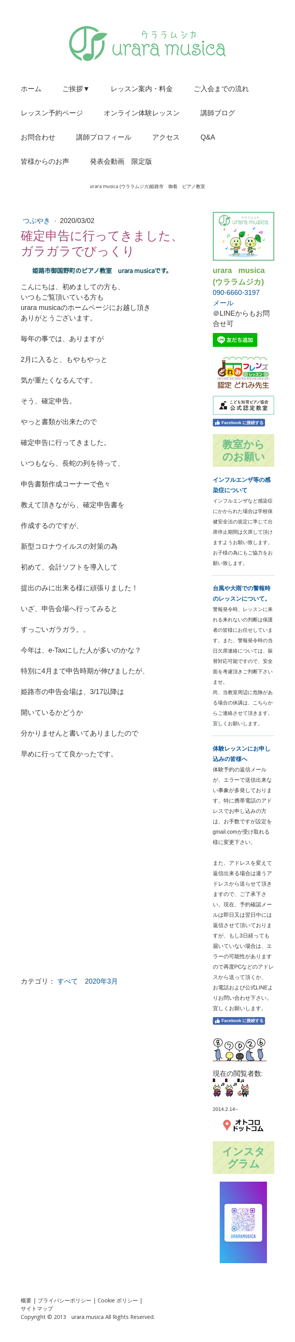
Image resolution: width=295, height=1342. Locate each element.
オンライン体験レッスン (142, 113)
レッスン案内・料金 (142, 89)
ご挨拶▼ (76, 89)
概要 (26, 1300)
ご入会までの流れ (221, 89)
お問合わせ (38, 137)
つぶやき (37, 221)
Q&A (208, 137)
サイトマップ (37, 1308)
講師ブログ (218, 113)
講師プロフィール (103, 137)
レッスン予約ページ (52, 113)
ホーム (31, 89)
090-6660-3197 (236, 292)
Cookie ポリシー (118, 1300)
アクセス (166, 137)
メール (223, 303)
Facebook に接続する (239, 423)
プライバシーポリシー (64, 1300)
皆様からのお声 (45, 161)
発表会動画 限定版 (121, 161)
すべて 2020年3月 (87, 981)
